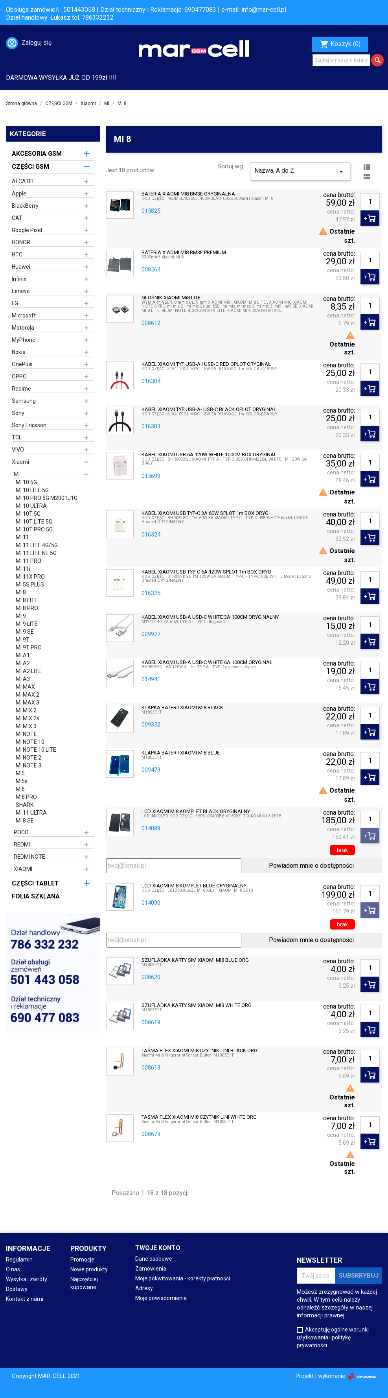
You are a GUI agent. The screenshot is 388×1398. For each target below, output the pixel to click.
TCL (17, 437)
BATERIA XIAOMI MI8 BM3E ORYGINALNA (188, 194)
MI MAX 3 (27, 702)
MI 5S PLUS (30, 584)
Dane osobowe (153, 1259)
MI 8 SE (25, 820)
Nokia (19, 352)
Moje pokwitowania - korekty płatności (182, 1278)
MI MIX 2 (26, 710)
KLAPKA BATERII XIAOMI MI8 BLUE (181, 753)
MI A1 (23, 655)
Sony (18, 413)
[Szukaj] (341, 60)
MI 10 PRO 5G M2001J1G (46, 498)
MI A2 (23, 663)
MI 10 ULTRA (31, 506)
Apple (19, 193)
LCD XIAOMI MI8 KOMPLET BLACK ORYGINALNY (196, 811)
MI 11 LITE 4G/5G (37, 545)
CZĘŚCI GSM (30, 166)
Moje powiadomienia (161, 1298)
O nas (13, 1269)
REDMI (22, 844)
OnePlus (22, 364)
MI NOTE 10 (30, 742)
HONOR (21, 242)
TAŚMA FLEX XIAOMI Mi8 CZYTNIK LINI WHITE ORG (199, 1117)
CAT (17, 218)
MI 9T (22, 639)
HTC (17, 254)
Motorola (23, 328)
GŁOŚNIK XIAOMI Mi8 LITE (171, 298)
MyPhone (23, 340)
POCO (21, 832)
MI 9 (21, 616)
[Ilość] (370, 201)
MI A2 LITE (29, 671)
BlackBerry (25, 206)
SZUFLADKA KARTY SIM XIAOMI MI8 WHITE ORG (197, 1005)
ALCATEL (23, 181)
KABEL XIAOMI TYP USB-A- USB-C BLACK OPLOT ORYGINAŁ (209, 409)
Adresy (144, 1288)
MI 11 (22, 537)
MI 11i (23, 569)
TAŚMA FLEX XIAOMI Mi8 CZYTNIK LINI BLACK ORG (199, 1050)
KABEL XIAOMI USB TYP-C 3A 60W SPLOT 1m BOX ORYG (205, 513)
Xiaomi (20, 462)
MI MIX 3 (26, 726)
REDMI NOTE (29, 857)
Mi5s (22, 781)
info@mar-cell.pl (263, 9)
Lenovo (21, 291)
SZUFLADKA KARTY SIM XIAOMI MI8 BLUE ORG (195, 960)
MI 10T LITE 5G (34, 521)
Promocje (82, 1259)
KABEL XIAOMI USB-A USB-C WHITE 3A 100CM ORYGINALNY (210, 617)
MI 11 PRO (28, 561)
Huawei (21, 267)
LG (15, 303)
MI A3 (23, 679)
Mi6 (20, 789)
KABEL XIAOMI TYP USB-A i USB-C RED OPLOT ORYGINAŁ (206, 364)
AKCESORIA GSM (37, 153)
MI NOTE (26, 734)
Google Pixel (27, 230)
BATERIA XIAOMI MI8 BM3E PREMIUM (184, 252)
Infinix (19, 279)
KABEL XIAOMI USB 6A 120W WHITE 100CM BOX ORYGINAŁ (209, 454)
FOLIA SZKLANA (36, 896)
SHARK (24, 805)
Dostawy (17, 1289)
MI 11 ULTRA (31, 813)
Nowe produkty (89, 1269)
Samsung (24, 401)
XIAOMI (23, 869)
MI (17, 474)
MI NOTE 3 (28, 765)
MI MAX (25, 687)
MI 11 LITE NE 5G (36, 553)
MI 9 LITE (27, 624)
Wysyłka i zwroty (26, 1279)
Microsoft (24, 315)
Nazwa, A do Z (300, 171)
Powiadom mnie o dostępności (311, 865)
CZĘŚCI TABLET (35, 883)
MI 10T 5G (28, 514)
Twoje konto (157, 1248)
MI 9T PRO (29, 647)
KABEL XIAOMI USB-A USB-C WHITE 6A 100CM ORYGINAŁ (207, 662)
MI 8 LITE (27, 600)
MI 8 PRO (27, 608)
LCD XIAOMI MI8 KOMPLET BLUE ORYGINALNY (194, 886)
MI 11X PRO (30, 577)
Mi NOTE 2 (28, 757)
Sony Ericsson (29, 425)
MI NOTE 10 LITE (36, 750)
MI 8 (21, 592)
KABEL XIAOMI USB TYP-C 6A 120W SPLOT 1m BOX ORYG (206, 572)
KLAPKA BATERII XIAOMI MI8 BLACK (182, 707)
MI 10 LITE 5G (32, 490)
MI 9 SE (25, 632)
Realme (21, 388)
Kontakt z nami (24, 1299)
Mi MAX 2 (27, 695)
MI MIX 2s (27, 718)
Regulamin (19, 1259)
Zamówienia (150, 1268)
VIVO (18, 449)
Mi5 (20, 773)
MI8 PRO (26, 797)
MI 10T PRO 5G (34, 529)
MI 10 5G (26, 482)
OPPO (19, 376)
